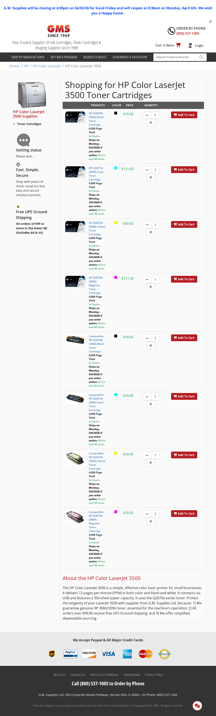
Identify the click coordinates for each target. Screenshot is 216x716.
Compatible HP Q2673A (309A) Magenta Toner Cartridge (96, 521)
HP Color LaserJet (47, 66)
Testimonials (131, 674)
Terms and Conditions (104, 674)
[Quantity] (155, 115)
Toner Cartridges (28, 124)
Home (14, 66)
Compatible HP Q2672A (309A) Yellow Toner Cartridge (97, 461)
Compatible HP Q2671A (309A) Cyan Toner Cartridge (96, 402)
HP (26, 66)
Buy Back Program (64, 57)
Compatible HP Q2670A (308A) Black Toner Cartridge (96, 343)
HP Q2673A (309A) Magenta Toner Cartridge (96, 285)
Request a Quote (94, 57)
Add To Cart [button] (184, 115)
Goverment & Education (130, 57)
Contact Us (77, 674)
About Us (59, 674)
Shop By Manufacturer (27, 57)
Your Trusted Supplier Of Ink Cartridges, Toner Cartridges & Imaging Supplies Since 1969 (56, 45)
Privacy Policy (154, 674)
